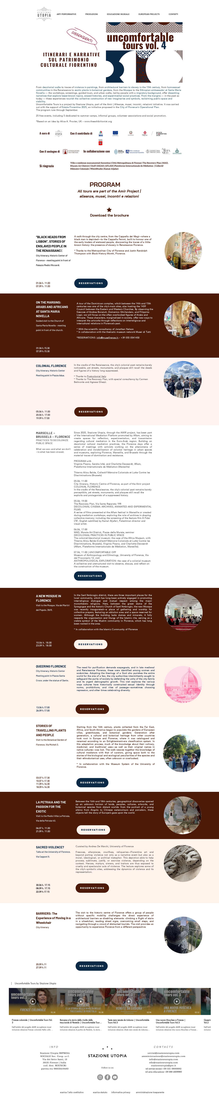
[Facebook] (107, 1077)
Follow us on (107, 1068)
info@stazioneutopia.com (163, 1059)
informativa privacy (120, 1092)
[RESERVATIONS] (91, 283)
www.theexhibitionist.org (98, 121)
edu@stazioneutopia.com (163, 1062)
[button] (33, 983)
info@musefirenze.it (107, 337)
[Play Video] (33, 1001)
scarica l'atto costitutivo (72, 1092)
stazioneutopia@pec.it (163, 1065)
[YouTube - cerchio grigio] (115, 1077)
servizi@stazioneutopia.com (163, 1053)
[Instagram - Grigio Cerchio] (100, 1077)
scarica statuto (100, 1092)
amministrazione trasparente (150, 1092)
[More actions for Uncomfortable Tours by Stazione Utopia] (33, 983)
